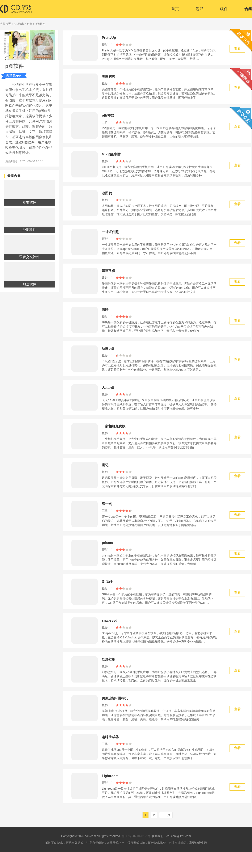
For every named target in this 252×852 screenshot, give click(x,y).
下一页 (165, 815)
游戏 (199, 9)
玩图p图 (108, 348)
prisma (107, 543)
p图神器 (108, 115)
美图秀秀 (108, 76)
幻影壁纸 (108, 659)
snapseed (109, 620)
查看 (237, 48)
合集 (248, 9)
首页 (175, 9)
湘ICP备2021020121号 (136, 836)
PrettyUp (109, 37)
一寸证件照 (110, 232)
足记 (105, 465)
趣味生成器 (110, 737)
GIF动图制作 (111, 154)
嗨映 (105, 309)
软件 (224, 9)
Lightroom (110, 776)
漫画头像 (108, 271)
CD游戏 (19, 23)
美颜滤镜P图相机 (115, 698)
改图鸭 (107, 193)
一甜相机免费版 (113, 426)
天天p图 (108, 387)
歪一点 (107, 504)
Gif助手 (107, 581)
